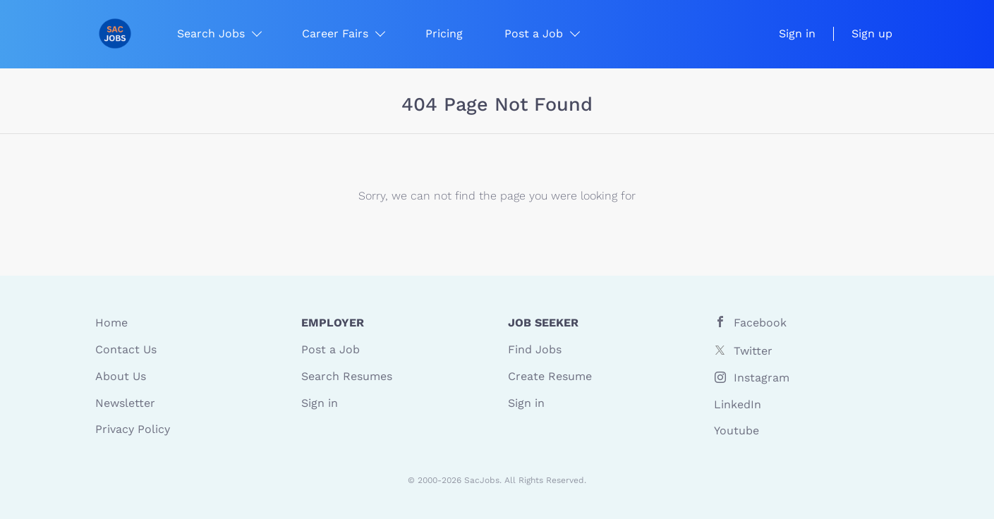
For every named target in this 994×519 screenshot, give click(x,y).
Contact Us (126, 349)
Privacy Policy (132, 429)
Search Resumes (346, 376)
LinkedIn (737, 404)
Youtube (736, 430)
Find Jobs (535, 349)
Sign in (797, 33)
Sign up (871, 33)
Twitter (753, 351)
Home (111, 322)
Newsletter (125, 403)
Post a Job (330, 349)
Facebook (760, 322)
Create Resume (550, 376)
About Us (120, 376)
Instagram (761, 377)
